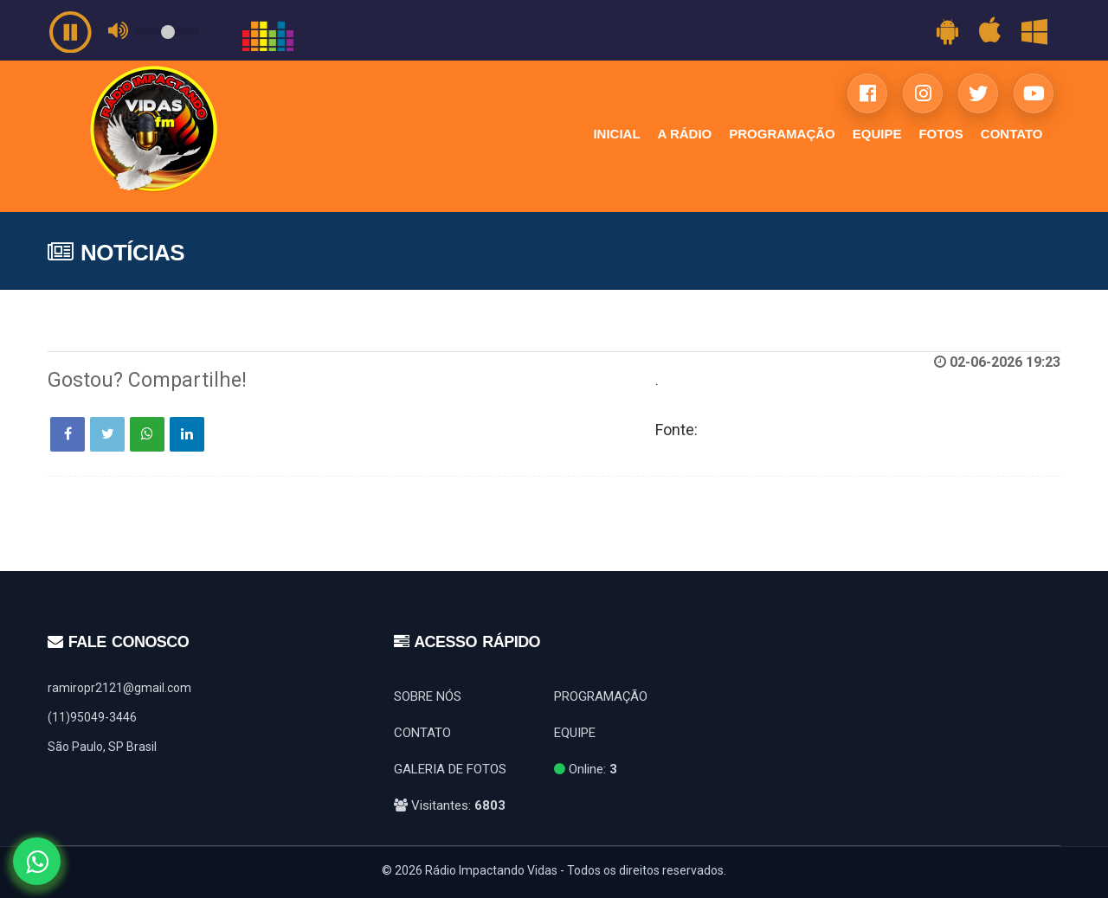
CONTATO (1012, 133)
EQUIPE (877, 133)
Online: (585, 769)
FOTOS (940, 133)
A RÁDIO (685, 133)
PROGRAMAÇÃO (782, 133)
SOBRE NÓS (427, 696)
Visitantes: (450, 805)
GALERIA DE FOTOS (450, 769)
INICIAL (616, 133)
